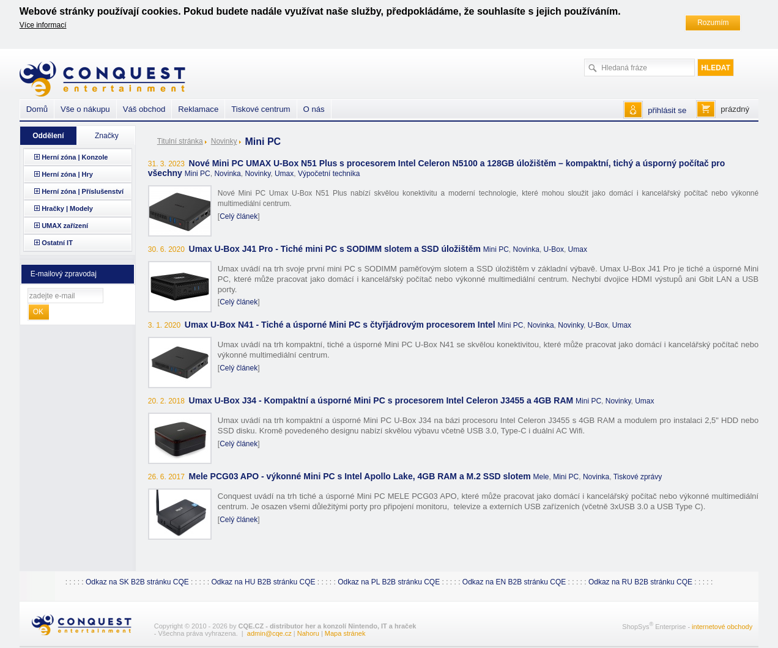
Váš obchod (144, 109)
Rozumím (712, 22)
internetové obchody (722, 626)
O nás (314, 109)
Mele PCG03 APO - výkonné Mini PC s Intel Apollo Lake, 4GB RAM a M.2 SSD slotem (360, 476)
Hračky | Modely (67, 208)
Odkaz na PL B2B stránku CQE (389, 582)
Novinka (227, 173)
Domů (37, 109)
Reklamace (198, 109)
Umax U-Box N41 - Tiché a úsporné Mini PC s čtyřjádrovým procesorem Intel (340, 325)
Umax (284, 173)
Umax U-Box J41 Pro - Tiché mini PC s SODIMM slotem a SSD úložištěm (336, 249)
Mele (541, 477)
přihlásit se (667, 110)
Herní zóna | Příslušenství (83, 191)
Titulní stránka (180, 141)
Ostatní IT (57, 242)
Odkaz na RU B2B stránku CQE (640, 582)
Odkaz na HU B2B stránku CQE (263, 582)
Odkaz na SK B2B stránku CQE (137, 582)
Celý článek (238, 216)
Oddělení (48, 135)
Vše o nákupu (85, 109)
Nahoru (308, 633)
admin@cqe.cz (269, 633)
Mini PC (197, 173)
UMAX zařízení (65, 225)
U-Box (554, 249)
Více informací (43, 25)
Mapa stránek (345, 633)
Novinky (224, 141)
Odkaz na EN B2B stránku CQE (514, 582)
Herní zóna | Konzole (75, 157)
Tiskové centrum (260, 109)
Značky (107, 135)
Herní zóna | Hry (67, 174)
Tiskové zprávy (637, 477)
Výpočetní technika (329, 173)
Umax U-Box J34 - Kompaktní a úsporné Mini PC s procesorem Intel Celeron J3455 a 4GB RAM (381, 400)
